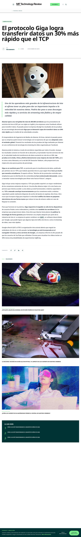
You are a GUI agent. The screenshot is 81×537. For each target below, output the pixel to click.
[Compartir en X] (14, 250)
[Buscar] (65, 4)
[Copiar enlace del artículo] (22, 250)
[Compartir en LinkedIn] (18, 250)
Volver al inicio (17, 10)
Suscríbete (55, 4)
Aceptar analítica (74, 533)
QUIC (42, 217)
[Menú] (13, 4)
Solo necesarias (63, 533)
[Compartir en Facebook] (11, 250)
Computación (7, 21)
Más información (46, 534)
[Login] (63, 4)
